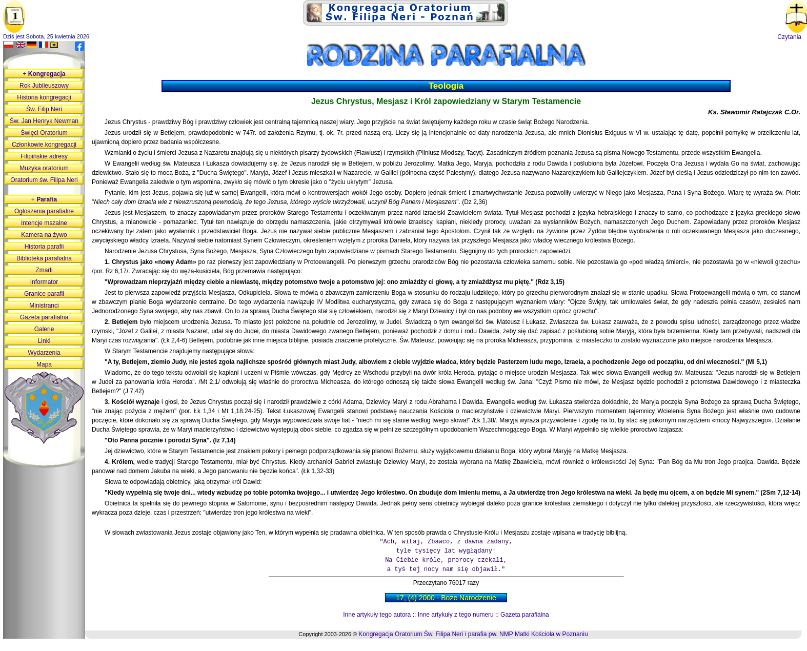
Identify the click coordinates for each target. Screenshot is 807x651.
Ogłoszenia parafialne (44, 211)
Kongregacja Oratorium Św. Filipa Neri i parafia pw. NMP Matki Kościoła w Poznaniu (473, 634)
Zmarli (43, 270)
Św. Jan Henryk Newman (44, 121)
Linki (44, 340)
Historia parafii (44, 246)
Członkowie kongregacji (44, 144)
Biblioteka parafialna (44, 258)
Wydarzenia (44, 352)
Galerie (44, 329)
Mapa (44, 364)
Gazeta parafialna (524, 614)
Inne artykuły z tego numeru (456, 614)
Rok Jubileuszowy (44, 85)
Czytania (789, 36)
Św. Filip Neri (44, 109)
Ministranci (43, 305)
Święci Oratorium (44, 132)
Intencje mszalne (44, 223)
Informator (44, 282)
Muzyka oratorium (43, 168)
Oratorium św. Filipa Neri (43, 180)
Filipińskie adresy (44, 156)
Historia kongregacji (44, 97)
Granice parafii (44, 293)
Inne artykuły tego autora (377, 614)
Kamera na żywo (44, 234)
